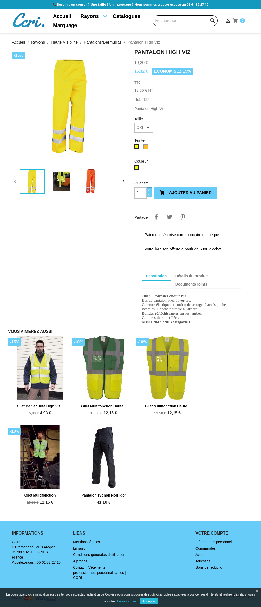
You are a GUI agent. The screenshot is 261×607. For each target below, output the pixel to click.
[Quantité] (140, 193)
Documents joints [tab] (191, 284)
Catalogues (126, 16)
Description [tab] (156, 276)
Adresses (202, 561)
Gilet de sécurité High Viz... (40, 406)
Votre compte (211, 533)
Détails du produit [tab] (191, 276)
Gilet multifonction (40, 495)
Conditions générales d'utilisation (99, 555)
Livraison (80, 548)
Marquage (65, 25)
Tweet (169, 217)
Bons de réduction (209, 567)
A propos (80, 561)
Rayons (90, 16)
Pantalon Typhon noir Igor (104, 495)
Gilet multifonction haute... (103, 406)
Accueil (62, 16)
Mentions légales (86, 542)
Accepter (148, 601)
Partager (156, 217)
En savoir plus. (127, 601)
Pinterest (183, 217)
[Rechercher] (185, 20)
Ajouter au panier (185, 193)
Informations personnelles (215, 542)
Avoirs (200, 555)
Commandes (205, 548)
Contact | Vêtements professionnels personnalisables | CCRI (99, 572)
